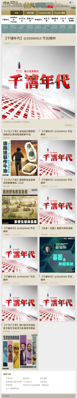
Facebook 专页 (45, 13)
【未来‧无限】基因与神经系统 (57, 228)
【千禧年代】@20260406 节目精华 (56, 278)
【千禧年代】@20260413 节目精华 (30, 38)
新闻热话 (45, 385)
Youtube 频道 (59, 13)
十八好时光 (27, 382)
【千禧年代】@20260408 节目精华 (19, 230)
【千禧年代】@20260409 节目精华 (56, 181)
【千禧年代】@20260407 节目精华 (19, 278)
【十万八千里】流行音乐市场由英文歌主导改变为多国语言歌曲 (19, 326)
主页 (16, 13)
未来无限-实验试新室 (14, 382)
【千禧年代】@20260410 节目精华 (56, 133)
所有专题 (30, 13)
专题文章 (43, 382)
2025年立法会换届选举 (31, 385)
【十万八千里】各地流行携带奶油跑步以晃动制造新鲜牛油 (19, 133)
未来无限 (44, 234)
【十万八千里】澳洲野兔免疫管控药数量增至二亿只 (19, 181)
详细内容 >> (69, 125)
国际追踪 (6, 138)
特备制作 (9, 385)
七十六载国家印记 (12, 388)
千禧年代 (7, 43)
